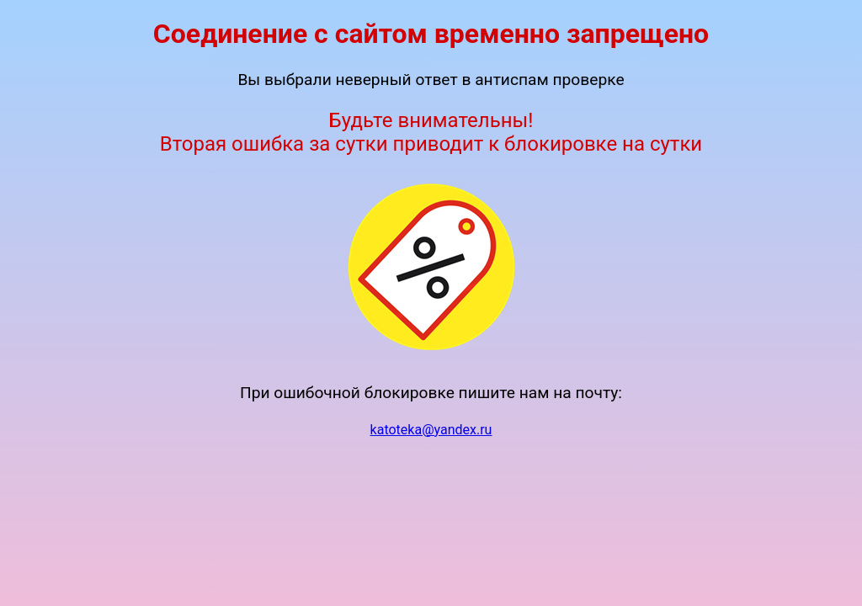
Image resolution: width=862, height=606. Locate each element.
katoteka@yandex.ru (431, 430)
